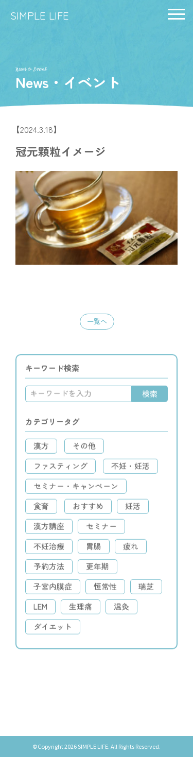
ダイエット (52, 629)
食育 (41, 508)
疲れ (130, 548)
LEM (40, 609)
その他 (84, 448)
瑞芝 (146, 588)
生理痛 (80, 609)
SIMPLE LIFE (39, 15)
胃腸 (93, 548)
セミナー (101, 528)
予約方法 (48, 568)
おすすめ (88, 508)
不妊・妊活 (130, 468)
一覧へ (97, 321)
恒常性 (105, 588)
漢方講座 (48, 528)
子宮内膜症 (52, 588)
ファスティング (60, 468)
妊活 (133, 508)
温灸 (121, 609)
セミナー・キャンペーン (75, 488)
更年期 (97, 568)
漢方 (41, 448)
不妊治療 (48, 548)
